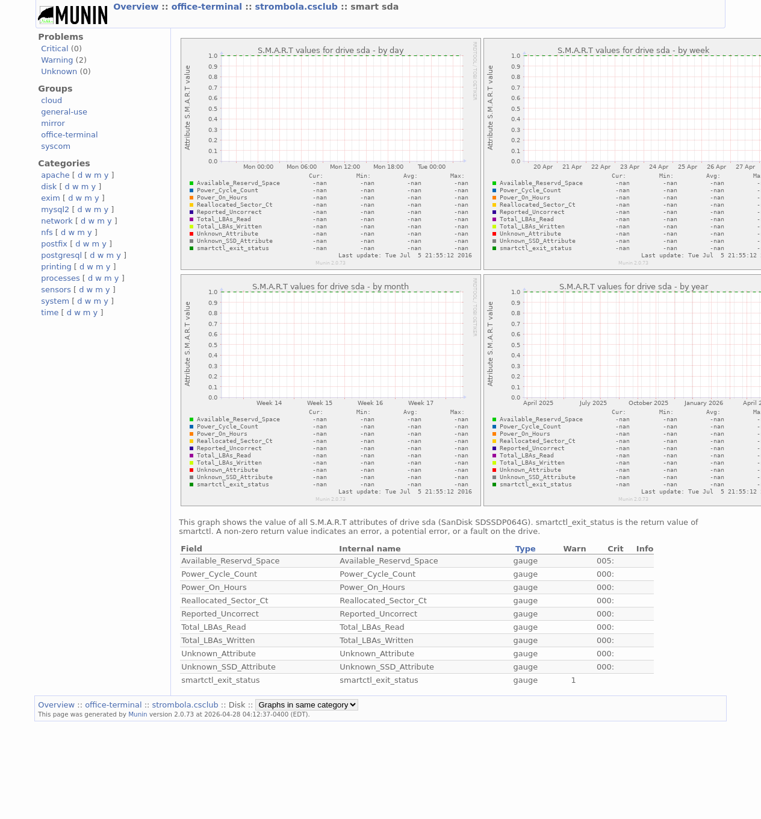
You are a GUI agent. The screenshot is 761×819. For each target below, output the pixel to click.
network (57, 220)
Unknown (59, 71)
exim (50, 197)
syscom (55, 146)
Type (525, 548)
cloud (51, 100)
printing (56, 266)
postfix (54, 243)
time (49, 312)
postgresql (61, 255)
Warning (57, 59)
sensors (56, 289)
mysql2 (55, 209)
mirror (53, 123)
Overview (137, 6)
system (55, 301)
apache (55, 175)
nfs (47, 232)
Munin (138, 714)
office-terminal (209, 6)
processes (60, 278)
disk (49, 186)
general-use (64, 111)
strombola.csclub (298, 6)
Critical (54, 48)
